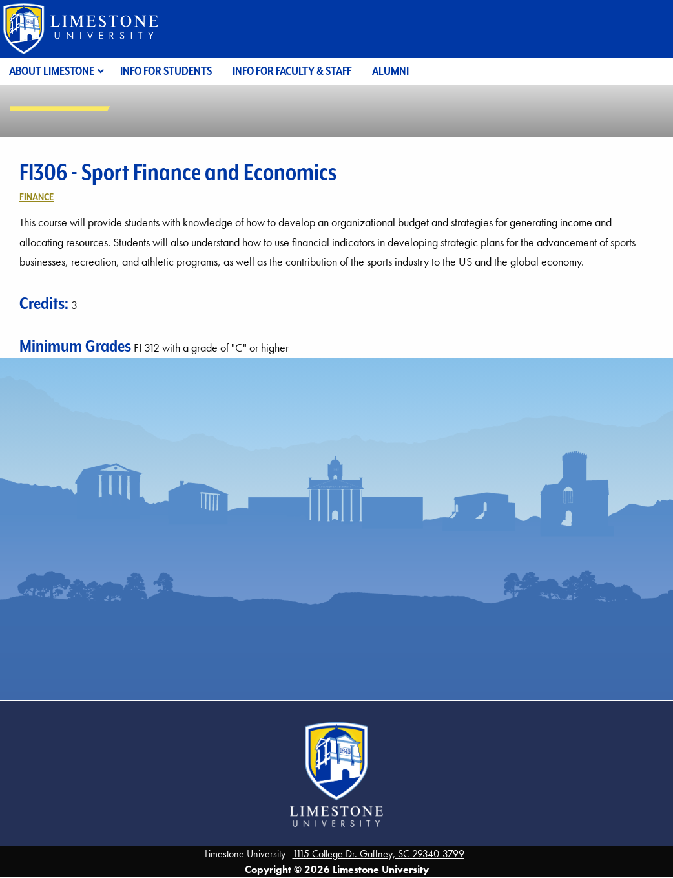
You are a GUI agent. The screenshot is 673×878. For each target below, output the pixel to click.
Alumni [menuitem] (390, 71)
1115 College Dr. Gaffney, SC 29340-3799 (378, 854)
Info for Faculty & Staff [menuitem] (292, 71)
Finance (36, 197)
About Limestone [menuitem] (51, 71)
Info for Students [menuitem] (166, 71)
